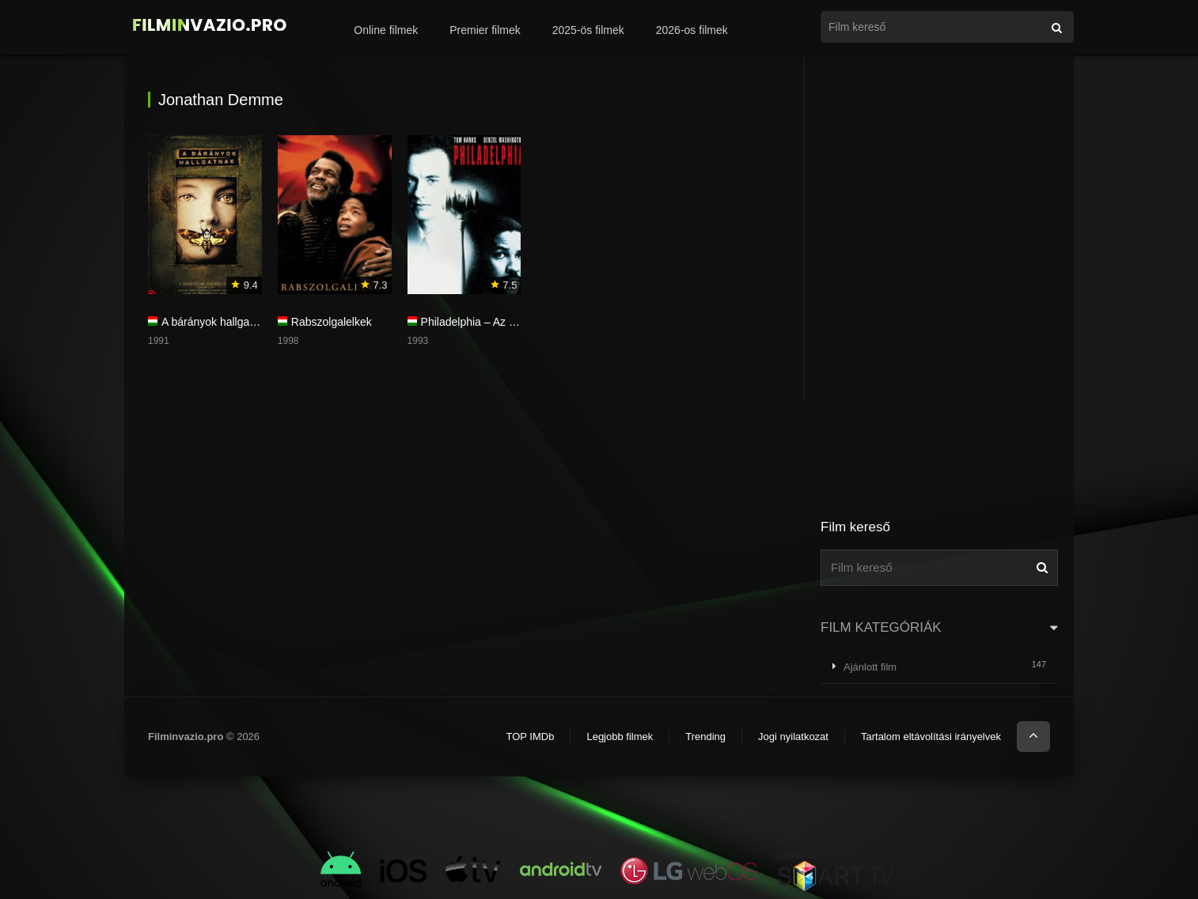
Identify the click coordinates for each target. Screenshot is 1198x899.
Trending (705, 736)
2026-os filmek (692, 30)
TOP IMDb (530, 736)
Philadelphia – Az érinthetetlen (495, 321)
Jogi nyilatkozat (793, 736)
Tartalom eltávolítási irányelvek (931, 736)
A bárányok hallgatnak (216, 321)
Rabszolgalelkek (331, 321)
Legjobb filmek (619, 736)
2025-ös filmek (588, 30)
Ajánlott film (870, 667)
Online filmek (386, 30)
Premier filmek (484, 30)
